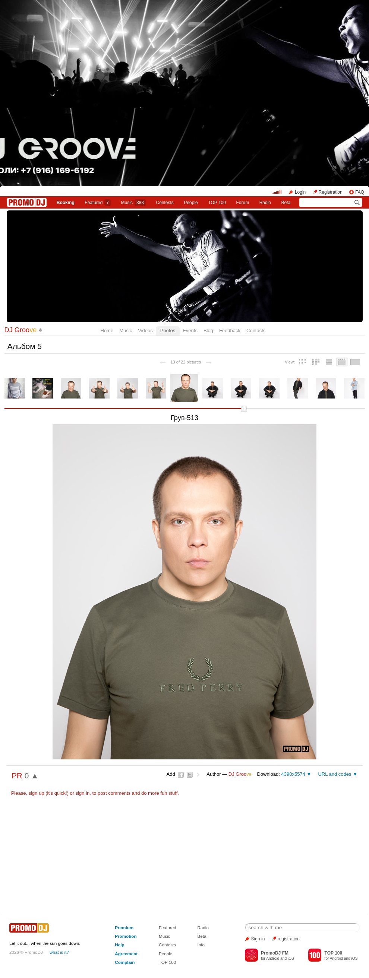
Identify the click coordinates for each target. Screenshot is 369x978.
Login (300, 192)
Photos (167, 330)
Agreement (126, 953)
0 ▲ (32, 775)
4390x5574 (293, 774)
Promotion (125, 936)
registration (289, 939)
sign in (83, 793)
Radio (265, 202)
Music (133, 202)
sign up (36, 793)
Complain (125, 962)
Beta (286, 202)
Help (119, 944)
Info (201, 944)
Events (190, 330)
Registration (331, 192)
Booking (66, 202)
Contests (167, 944)
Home (107, 330)
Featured (98, 202)
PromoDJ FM (274, 953)
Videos (145, 330)
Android (272, 958)
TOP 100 (217, 202)
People (191, 202)
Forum (242, 202)
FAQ (359, 192)
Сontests (165, 202)
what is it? (59, 952)
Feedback (229, 330)
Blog (208, 330)
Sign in (258, 939)
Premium (124, 927)
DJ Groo (20, 330)
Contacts (255, 330)
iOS (291, 958)
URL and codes (334, 774)
